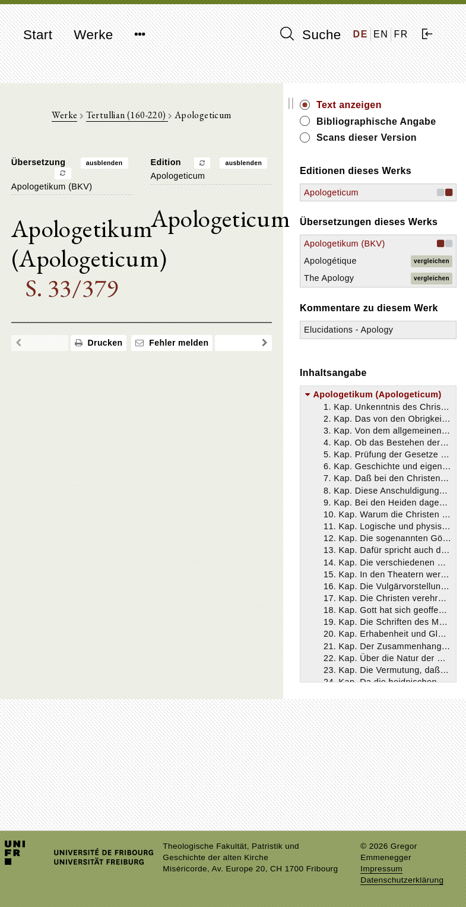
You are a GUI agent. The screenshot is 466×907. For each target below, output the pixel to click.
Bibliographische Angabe (419, 128)
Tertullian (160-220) (159, 119)
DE (360, 34)
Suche (310, 34)
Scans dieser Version (412, 157)
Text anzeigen (413, 105)
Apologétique (395, 338)
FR (401, 34)
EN (380, 34)
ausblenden (136, 168)
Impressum (381, 868)
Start (37, 34)
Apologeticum (396, 238)
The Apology (394, 355)
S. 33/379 (87, 288)
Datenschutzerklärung (401, 880)
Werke (93, 34)
